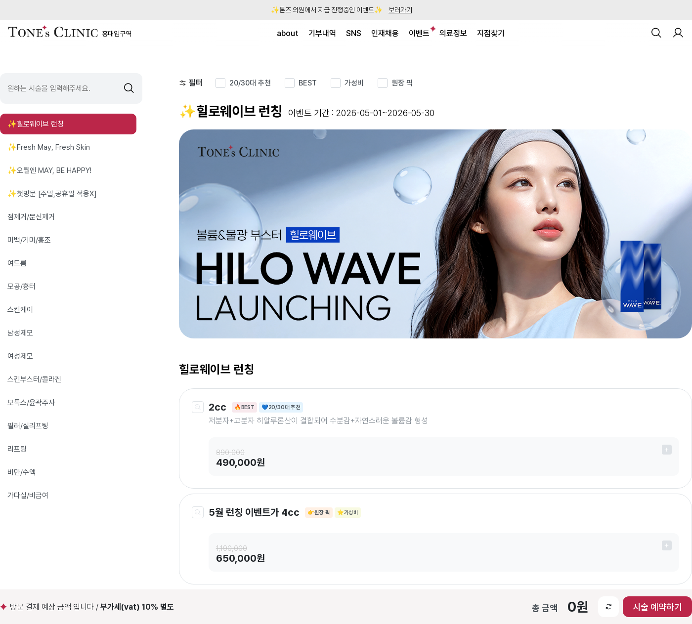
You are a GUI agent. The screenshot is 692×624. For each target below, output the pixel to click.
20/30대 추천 (250, 83)
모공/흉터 (21, 286)
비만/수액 (21, 472)
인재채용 (385, 33)
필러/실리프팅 (27, 425)
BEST (308, 83)
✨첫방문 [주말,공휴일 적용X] (52, 193)
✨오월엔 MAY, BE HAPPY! (49, 170)
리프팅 (17, 449)
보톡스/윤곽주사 (31, 402)
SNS (353, 33)
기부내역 (322, 33)
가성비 (354, 83)
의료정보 (453, 33)
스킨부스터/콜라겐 (34, 379)
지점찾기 (491, 33)
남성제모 (20, 333)
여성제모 (20, 356)
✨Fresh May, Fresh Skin (48, 147)
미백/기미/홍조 (29, 240)
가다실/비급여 (27, 495)
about (288, 33)
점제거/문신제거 (31, 216)
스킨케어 (20, 309)
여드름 (17, 263)
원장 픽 (402, 83)
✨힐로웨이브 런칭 (35, 124)
